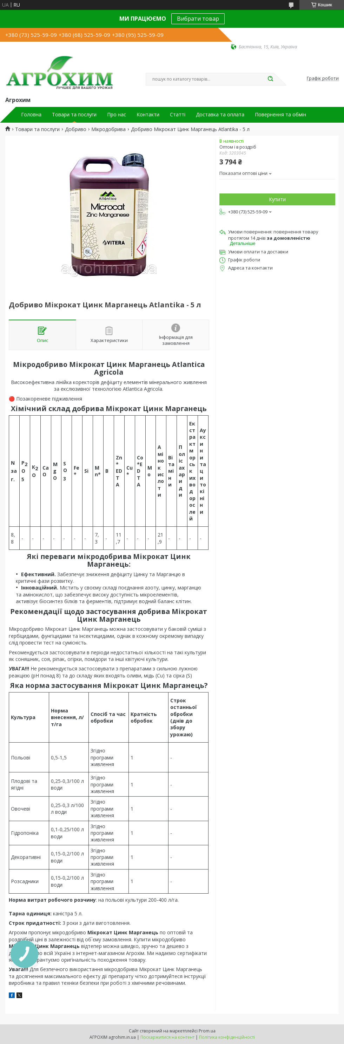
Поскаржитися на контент (167, 1037)
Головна (31, 114)
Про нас (116, 114)
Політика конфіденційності (227, 1037)
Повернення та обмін (280, 114)
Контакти (148, 114)
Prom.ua (207, 1031)
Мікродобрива (108, 129)
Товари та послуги (74, 114)
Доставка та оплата (220, 114)
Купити (277, 199)
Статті (177, 114)
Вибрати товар (198, 18)
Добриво (75, 129)
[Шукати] (270, 79)
